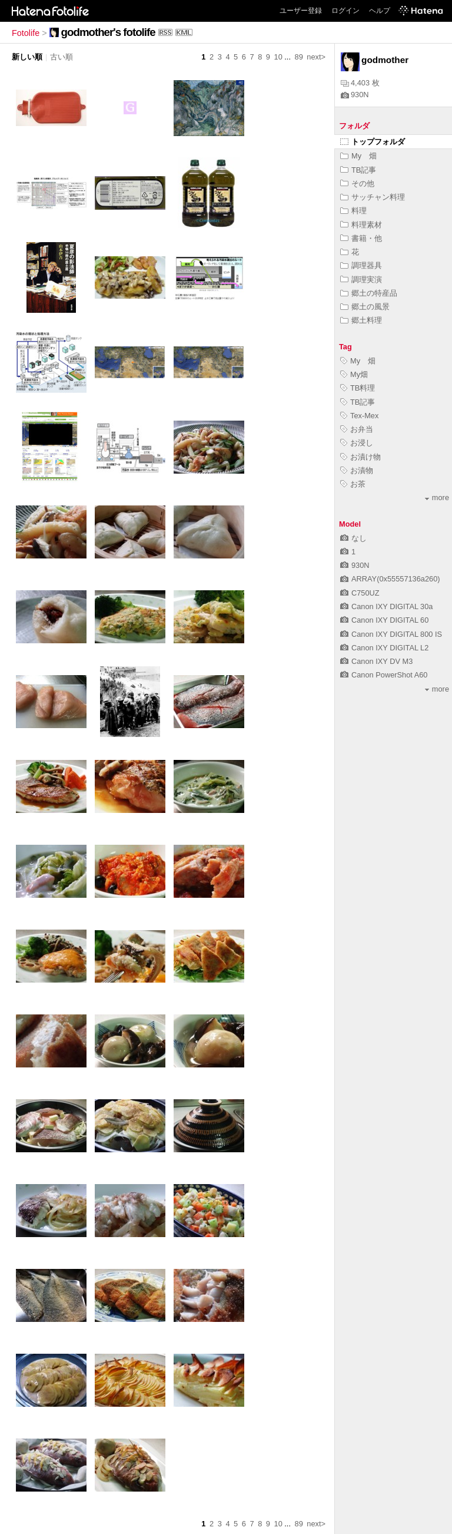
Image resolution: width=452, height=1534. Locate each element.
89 (299, 56)
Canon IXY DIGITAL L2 (384, 647)
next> (316, 56)
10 (278, 56)
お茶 (352, 484)
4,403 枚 (360, 82)
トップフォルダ (372, 141)
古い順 (61, 56)
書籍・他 (361, 238)
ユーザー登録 (301, 10)
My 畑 (358, 155)
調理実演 (361, 279)
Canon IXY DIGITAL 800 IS (391, 634)
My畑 (354, 374)
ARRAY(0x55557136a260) (390, 578)
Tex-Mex (359, 415)
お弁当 (356, 429)
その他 (357, 183)
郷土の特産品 (368, 293)
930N (355, 94)
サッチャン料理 (372, 197)
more (437, 497)
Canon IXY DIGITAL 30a (386, 606)
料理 (353, 210)
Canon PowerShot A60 (383, 674)
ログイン (345, 10)
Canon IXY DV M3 (376, 661)
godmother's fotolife (108, 32)
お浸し (356, 442)
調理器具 (361, 265)
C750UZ (360, 593)
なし (353, 538)
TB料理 (357, 388)
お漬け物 (360, 456)
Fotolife (25, 33)
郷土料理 (361, 320)
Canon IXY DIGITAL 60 (384, 620)
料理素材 (361, 224)
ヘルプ (379, 10)
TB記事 (358, 170)
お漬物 (356, 470)
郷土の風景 (365, 306)
